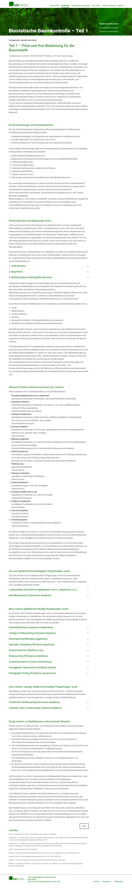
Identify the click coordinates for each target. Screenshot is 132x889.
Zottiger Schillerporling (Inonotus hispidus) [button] (32, 636)
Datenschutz (118, 885)
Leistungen (65, 6)
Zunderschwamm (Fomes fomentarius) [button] (30, 664)
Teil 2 (84, 829)
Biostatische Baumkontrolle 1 (109, 27)
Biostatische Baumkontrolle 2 (109, 31)
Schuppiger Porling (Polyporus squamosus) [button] (32, 676)
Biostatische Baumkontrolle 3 (109, 35)
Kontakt (120, 6)
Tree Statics (96, 6)
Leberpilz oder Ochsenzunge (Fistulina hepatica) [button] (35, 711)
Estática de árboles (109, 6)
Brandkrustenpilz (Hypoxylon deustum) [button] (30, 598)
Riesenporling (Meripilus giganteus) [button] (28, 642)
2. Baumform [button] (16, 274)
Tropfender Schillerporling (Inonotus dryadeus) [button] (34, 705)
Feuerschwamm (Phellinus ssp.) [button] (26, 653)
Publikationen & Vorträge (80, 6)
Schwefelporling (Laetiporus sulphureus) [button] (31, 630)
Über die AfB (54, 6)
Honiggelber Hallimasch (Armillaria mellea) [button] (32, 670)
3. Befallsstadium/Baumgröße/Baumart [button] (30, 280)
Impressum (106, 885)
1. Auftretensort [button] (17, 269)
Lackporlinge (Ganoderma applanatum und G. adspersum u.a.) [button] (43, 592)
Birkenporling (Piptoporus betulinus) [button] (28, 659)
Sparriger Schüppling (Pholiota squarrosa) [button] (31, 647)
